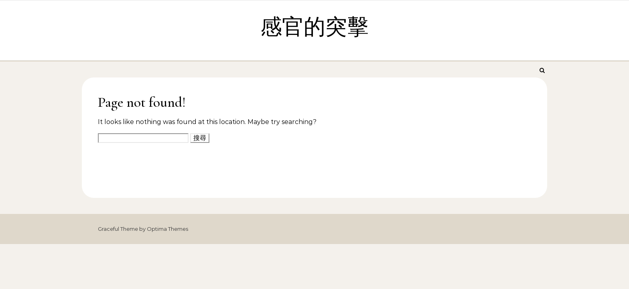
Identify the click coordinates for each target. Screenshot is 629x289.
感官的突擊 (314, 27)
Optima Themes (167, 229)
